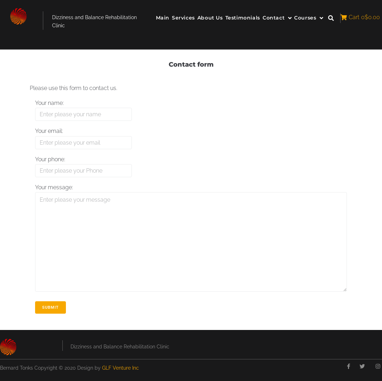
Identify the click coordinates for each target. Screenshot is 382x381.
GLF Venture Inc (120, 368)
